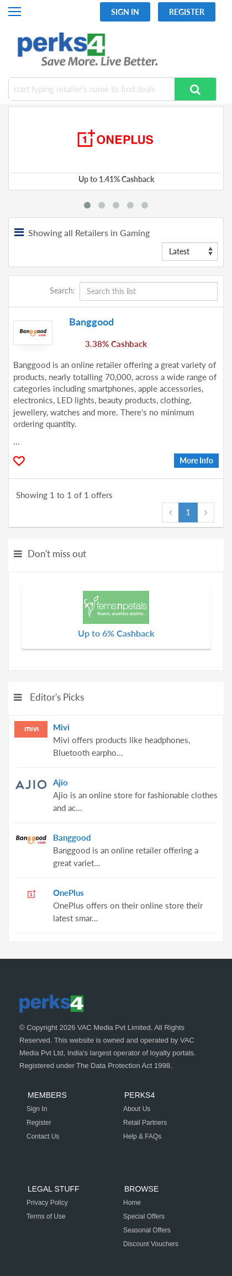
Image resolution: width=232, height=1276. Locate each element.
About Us (136, 1109)
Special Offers (144, 1216)
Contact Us (43, 1136)
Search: (134, 291)
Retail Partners (145, 1122)
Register (186, 12)
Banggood (91, 322)
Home (132, 1202)
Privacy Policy (47, 1202)
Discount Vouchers (150, 1244)
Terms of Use (46, 1216)
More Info (196, 460)
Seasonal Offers (147, 1230)
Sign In (125, 12)
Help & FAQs (142, 1136)
